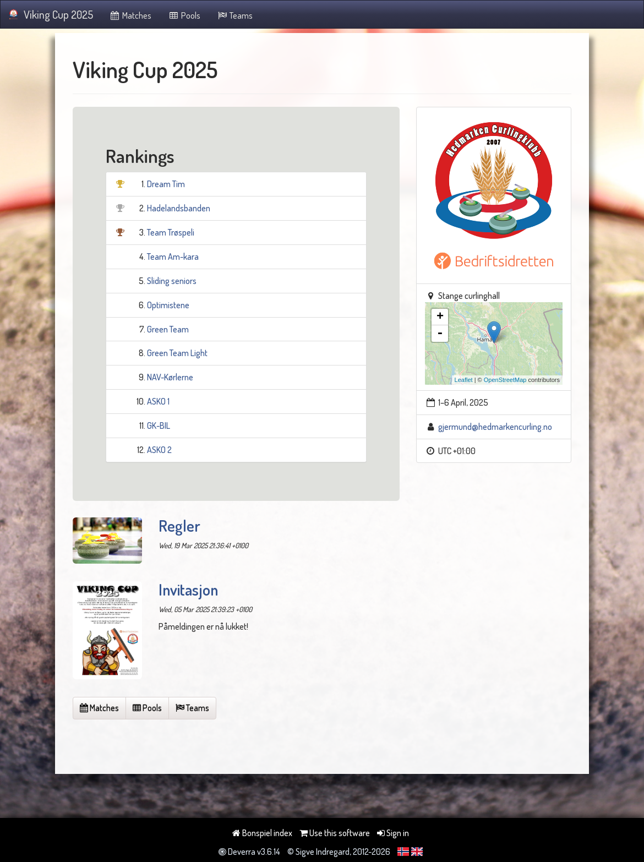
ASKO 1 (158, 401)
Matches (131, 15)
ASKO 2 (159, 449)
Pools (184, 15)
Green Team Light (177, 352)
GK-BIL (158, 425)
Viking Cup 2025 (51, 14)
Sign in (393, 832)
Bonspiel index (262, 832)
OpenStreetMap (505, 380)
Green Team (168, 329)
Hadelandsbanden (178, 208)
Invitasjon (188, 589)
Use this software (334, 832)
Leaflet (464, 380)
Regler (179, 526)
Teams (235, 15)
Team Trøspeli (170, 232)
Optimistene (168, 304)
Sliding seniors (172, 280)
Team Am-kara (173, 256)
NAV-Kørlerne (170, 377)
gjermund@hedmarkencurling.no (495, 426)
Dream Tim (166, 183)
